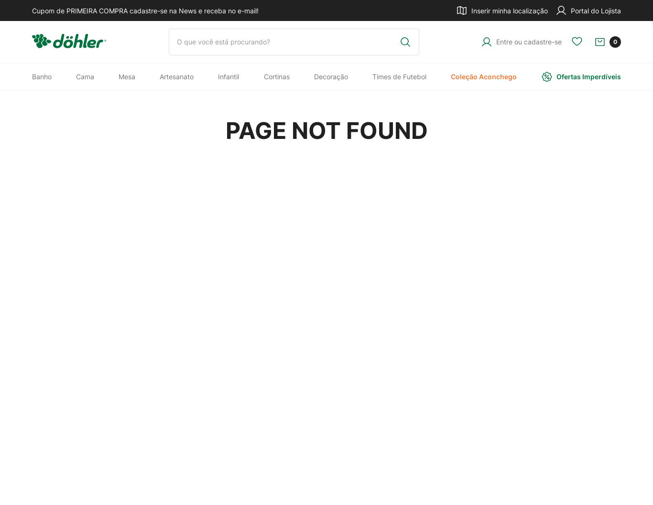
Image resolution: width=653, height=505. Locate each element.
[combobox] (294, 42)
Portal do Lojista (588, 10)
